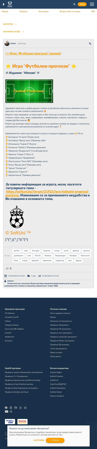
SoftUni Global (56, 392)
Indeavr (8, 321)
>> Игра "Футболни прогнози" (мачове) (33, 53)
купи (29, 256)
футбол (17, 251)
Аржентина (47, 260)
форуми (78, 260)
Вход (82, 4)
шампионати (18, 256)
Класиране (44, 12)
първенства (59, 260)
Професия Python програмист (62, 341)
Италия (38, 256)
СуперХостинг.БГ (12, 317)
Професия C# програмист (60, 329)
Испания (48, 256)
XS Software (10, 313)
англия (66, 251)
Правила (23, 12)
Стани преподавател (58, 349)
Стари (33, 276)
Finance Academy (57, 396)
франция (76, 251)
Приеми (55, 440)
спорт (26, 251)
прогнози (86, 251)
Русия (16, 260)
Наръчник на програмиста (61, 321)
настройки (38, 440)
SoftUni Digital (56, 372)
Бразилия (35, 260)
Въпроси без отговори (70, 12)
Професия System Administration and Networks (24, 372)
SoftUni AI (54, 380)
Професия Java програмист (61, 333)
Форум (5, 12)
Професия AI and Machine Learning (19, 384)
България (35, 251)
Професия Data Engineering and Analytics (21, 388)
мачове (57, 251)
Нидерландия (60, 256)
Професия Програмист (59, 325)
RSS (93, 12)
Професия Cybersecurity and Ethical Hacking (22, 380)
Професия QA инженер (59, 345)
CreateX (8, 333)
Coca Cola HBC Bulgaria (14, 329)
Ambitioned (9, 337)
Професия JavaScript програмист (63, 337)
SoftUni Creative (56, 376)
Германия (46, 251)
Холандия (73, 256)
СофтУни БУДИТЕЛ (58, 384)
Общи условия (56, 352)
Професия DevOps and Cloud (16, 392)
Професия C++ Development (16, 376)
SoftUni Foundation (58, 388)
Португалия (85, 256)
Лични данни (55, 356)
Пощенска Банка (12, 325)
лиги (69, 260)
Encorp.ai (8, 341)
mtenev (13, 43)
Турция (25, 260)
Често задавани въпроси (60, 313)
